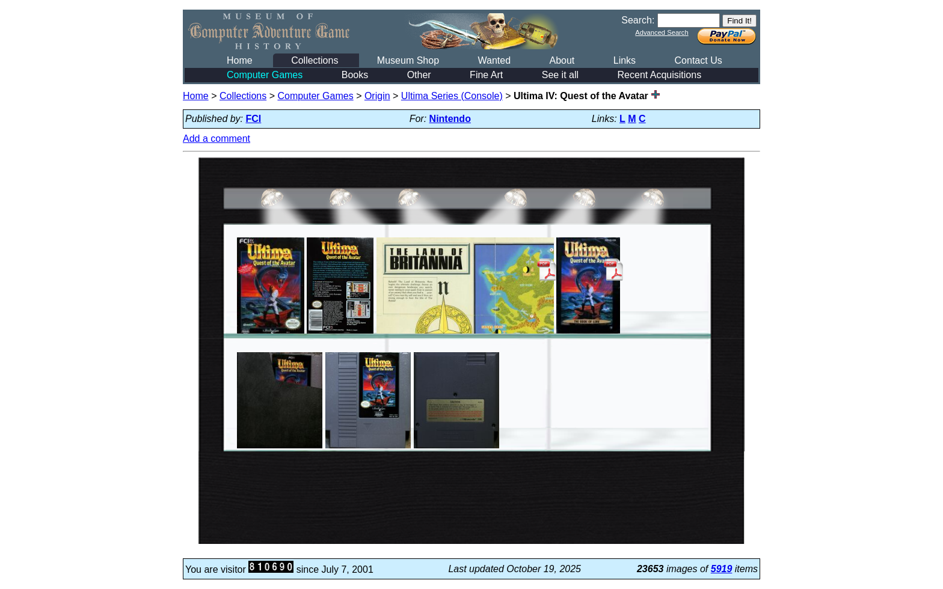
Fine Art (486, 75)
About (561, 60)
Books (355, 75)
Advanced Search (661, 32)
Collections (314, 60)
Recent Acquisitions (660, 75)
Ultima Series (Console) (452, 96)
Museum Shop (408, 60)
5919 (722, 569)
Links (624, 60)
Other (419, 75)
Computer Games (265, 75)
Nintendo (450, 119)
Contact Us (698, 60)
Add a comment (216, 138)
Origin (377, 96)
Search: (637, 20)
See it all (560, 75)
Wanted (494, 60)
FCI (254, 119)
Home (240, 60)
